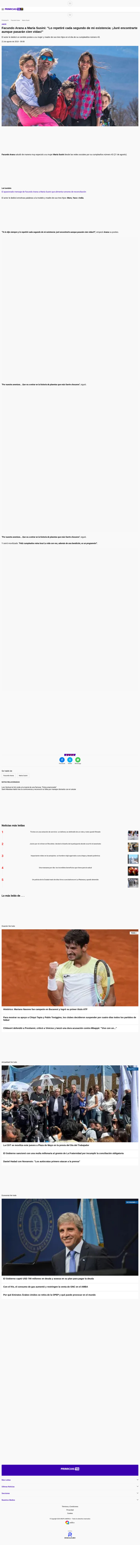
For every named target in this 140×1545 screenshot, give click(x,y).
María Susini (25, 20)
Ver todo (8, 927)
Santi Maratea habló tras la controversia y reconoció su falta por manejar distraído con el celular (39, 789)
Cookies (70, 1513)
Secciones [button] (70, 1493)
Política (132, 1069)
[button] (62, 759)
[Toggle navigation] (3, 9)
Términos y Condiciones (70, 1506)
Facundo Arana (15, 20)
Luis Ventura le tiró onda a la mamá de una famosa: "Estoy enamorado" (29, 787)
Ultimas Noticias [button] (70, 1487)
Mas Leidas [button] (70, 1480)
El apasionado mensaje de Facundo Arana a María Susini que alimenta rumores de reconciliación (44, 192)
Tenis (134, 933)
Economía (132, 1202)
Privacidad (70, 1510)
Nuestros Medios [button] (70, 1500)
